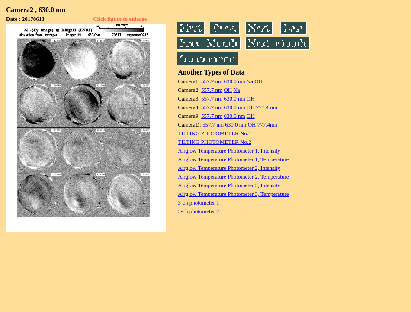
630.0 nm (234, 81)
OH (258, 81)
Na (250, 81)
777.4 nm (266, 107)
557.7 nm (211, 81)
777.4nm (267, 124)
